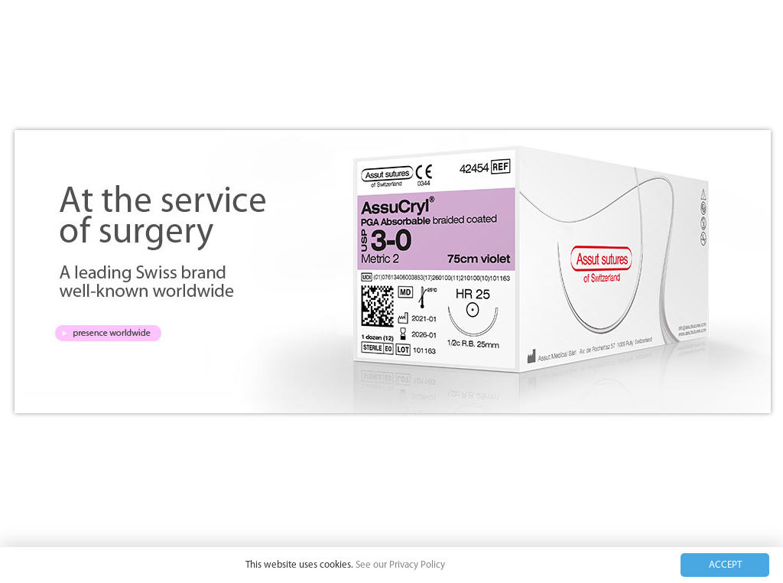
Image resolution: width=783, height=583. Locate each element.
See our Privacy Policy (400, 565)
